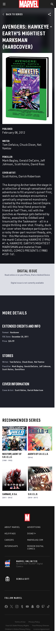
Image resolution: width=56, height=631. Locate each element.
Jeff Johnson (44, 366)
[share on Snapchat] (32, 607)
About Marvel (12, 527)
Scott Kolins (21, 164)
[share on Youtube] (27, 607)
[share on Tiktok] (48, 607)
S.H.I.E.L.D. (33, 494)
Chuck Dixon (28, 144)
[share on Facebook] (6, 607)
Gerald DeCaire (29, 160)
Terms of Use (20, 622)
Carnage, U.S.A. (9, 494)
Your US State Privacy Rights (17, 625)
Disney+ (31, 533)
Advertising (34, 527)
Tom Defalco (10, 144)
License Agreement (41, 629)
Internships (11, 546)
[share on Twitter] (11, 607)
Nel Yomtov (39, 362)
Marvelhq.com (35, 540)
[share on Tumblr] (22, 607)
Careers (9, 540)
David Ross (37, 164)
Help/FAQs (10, 533)
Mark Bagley (10, 160)
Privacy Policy (34, 622)
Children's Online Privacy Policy (17, 629)
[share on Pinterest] (37, 607)
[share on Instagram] (16, 607)
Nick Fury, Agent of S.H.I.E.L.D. (11, 455)
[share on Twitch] (43, 607)
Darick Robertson (30, 176)
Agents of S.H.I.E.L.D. (38, 453)
